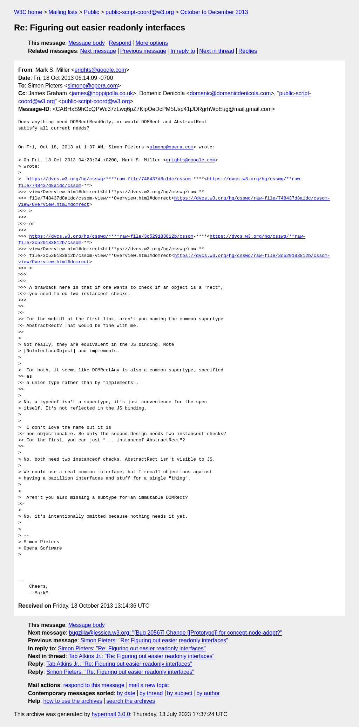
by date (126, 693)
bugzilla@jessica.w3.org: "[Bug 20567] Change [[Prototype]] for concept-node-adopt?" (175, 633)
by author (208, 693)
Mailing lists (62, 12)
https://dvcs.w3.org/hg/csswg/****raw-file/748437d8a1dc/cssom (108, 179)
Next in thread (216, 51)
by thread (151, 693)
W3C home (28, 12)
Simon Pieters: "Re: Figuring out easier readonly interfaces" (154, 640)
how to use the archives (72, 701)
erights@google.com (100, 70)
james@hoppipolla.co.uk (102, 93)
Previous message (143, 51)
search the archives (131, 701)
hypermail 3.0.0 (111, 714)
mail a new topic (149, 685)
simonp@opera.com (93, 86)
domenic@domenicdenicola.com (230, 93)
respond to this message (93, 685)
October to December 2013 (214, 12)
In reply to (182, 51)
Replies (247, 51)
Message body (86, 43)
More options (152, 43)
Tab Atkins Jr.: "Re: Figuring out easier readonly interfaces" (141, 656)
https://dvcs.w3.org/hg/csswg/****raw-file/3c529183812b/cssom (111, 236)
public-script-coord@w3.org (140, 12)
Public (91, 12)
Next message (98, 51)
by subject (179, 693)
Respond (120, 43)
